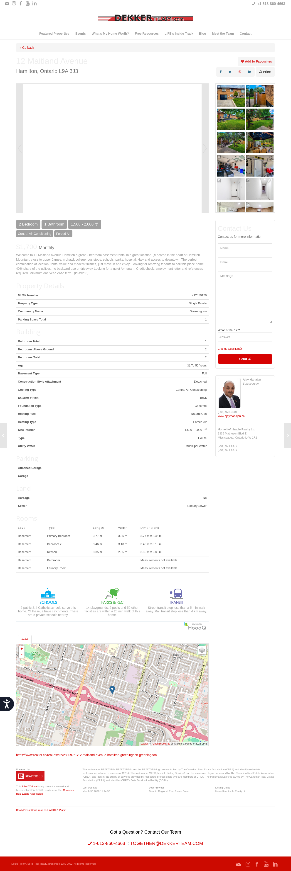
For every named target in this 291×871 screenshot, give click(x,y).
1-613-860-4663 (106, 843)
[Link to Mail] (7, 3)
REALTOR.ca (29, 786)
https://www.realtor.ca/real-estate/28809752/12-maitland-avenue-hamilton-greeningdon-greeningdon (86, 755)
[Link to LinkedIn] (34, 3)
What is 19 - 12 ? (229, 330)
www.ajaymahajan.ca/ (232, 416)
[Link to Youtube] (27, 3)
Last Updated (90, 787)
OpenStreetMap (161, 743)
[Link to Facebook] (20, 3)
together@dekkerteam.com (166, 843)
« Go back (27, 47)
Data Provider (156, 787)
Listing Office (222, 787)
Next (205, 148)
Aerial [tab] (24, 639)
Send (245, 359)
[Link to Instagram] (14, 3)
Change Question (230, 348)
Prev (19, 148)
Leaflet (144, 743)
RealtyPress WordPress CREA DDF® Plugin (41, 810)
